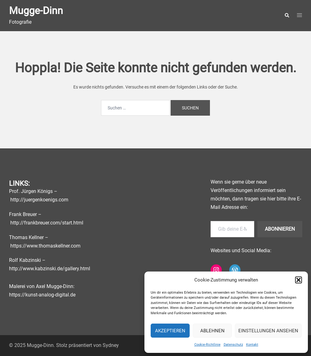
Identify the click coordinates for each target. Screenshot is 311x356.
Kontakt (252, 345)
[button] (298, 280)
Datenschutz (233, 345)
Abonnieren (280, 229)
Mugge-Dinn (36, 11)
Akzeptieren (170, 331)
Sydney (111, 345)
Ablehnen (212, 331)
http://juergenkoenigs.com (39, 200)
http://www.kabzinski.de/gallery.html (49, 269)
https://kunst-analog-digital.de (42, 295)
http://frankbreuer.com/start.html (46, 223)
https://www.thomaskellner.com (45, 246)
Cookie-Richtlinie (207, 345)
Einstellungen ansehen (268, 331)
